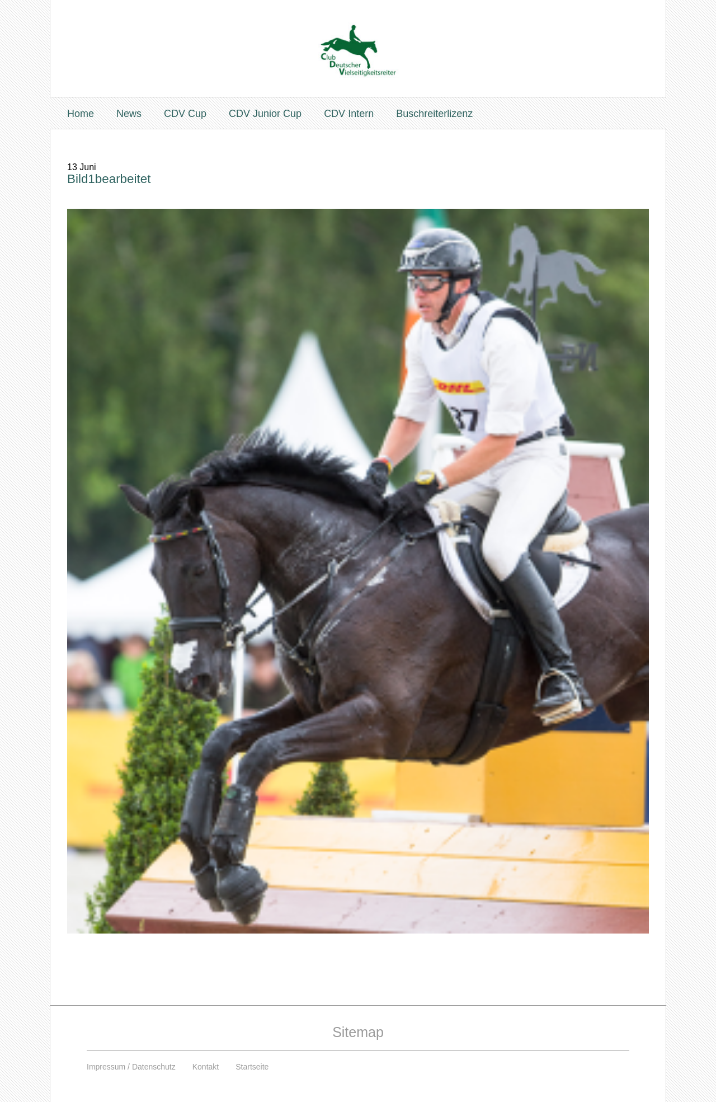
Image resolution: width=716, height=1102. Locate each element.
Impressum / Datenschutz (131, 1066)
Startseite (251, 1066)
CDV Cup (185, 113)
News (129, 113)
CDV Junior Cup (265, 113)
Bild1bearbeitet (108, 179)
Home (80, 113)
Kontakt (205, 1066)
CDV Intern (349, 113)
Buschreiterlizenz (434, 113)
